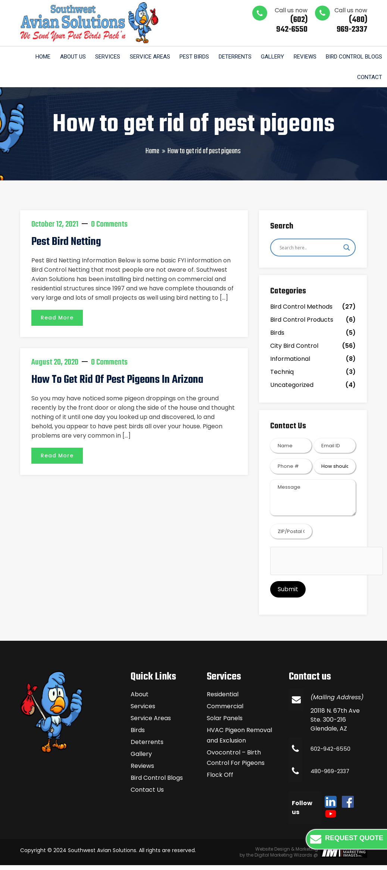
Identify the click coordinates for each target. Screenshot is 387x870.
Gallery (268, 57)
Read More (57, 321)
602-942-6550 (332, 753)
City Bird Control (294, 350)
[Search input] (310, 252)
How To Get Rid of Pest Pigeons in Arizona (113, 384)
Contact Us (147, 794)
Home (28, 57)
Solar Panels (225, 723)
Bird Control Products (301, 324)
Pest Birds (187, 57)
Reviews (302, 57)
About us (60, 57)
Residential (222, 699)
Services (96, 57)
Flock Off (220, 779)
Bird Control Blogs (353, 57)
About (140, 699)
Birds (277, 337)
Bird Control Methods (301, 311)
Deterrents (229, 57)
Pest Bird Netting (64, 247)
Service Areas (141, 57)
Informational (290, 363)
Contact (368, 80)
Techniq (282, 376)
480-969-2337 (331, 776)
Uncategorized (291, 389)
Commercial (225, 711)
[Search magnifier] (346, 252)
